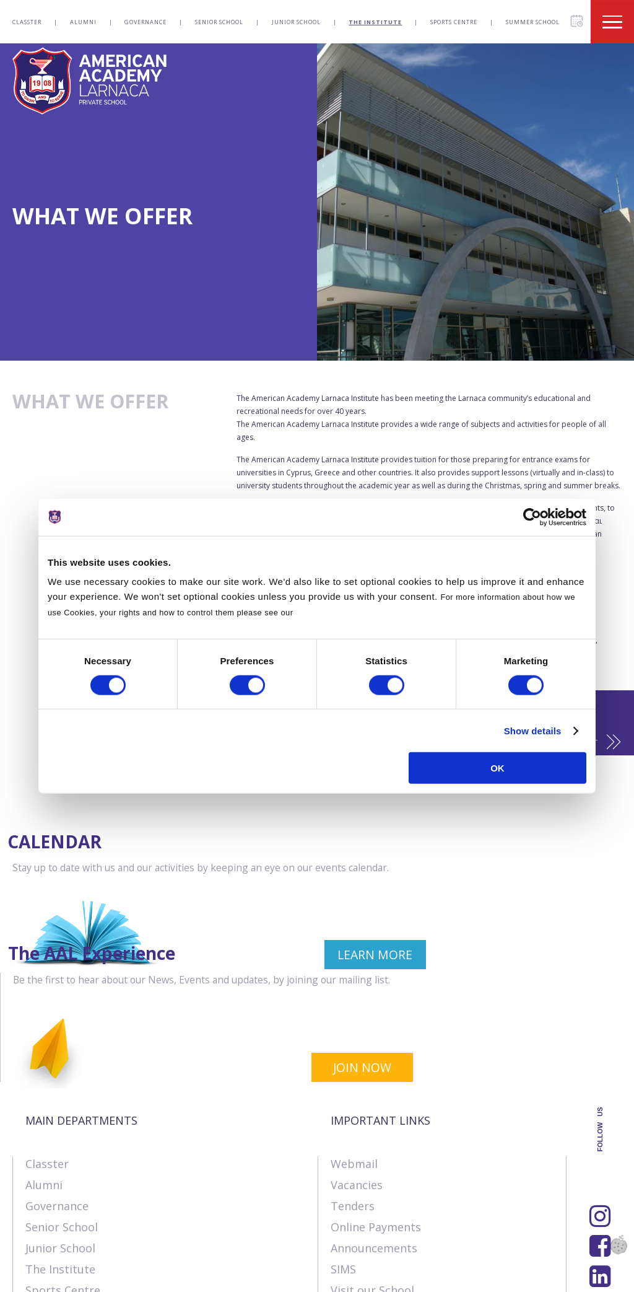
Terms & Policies (197, 1276)
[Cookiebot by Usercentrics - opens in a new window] (532, 517)
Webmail (354, 1064)
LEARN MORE (247, 970)
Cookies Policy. (326, 612)
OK (497, 768)
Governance (145, 22)
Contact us (107, 1276)
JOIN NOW (564, 970)
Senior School (219, 22)
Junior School (296, 22)
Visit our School (372, 1191)
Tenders (353, 1106)
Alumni (83, 22)
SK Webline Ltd (157, 1249)
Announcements (374, 1148)
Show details (533, 730)
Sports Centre (453, 22)
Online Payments (376, 1127)
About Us (36, 1276)
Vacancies (357, 1085)
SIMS (343, 1169)
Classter (26, 22)
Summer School (533, 22)
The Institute (375, 22)
